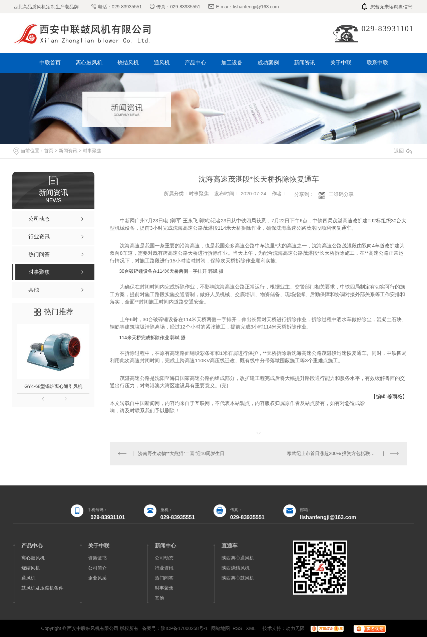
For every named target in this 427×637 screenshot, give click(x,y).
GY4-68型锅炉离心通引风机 (53, 386)
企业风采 (97, 578)
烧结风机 (128, 62)
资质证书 (97, 558)
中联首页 (50, 62)
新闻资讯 (304, 62)
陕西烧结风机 (236, 568)
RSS (238, 628)
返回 (403, 151)
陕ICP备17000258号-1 (184, 628)
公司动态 (164, 558)
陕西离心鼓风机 (238, 578)
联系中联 (377, 62)
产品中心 (195, 62)
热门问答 (164, 578)
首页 (48, 150)
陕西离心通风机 (238, 558)
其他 (159, 598)
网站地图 (220, 628)
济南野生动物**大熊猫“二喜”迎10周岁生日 (181, 453)
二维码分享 (341, 194)
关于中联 (341, 62)
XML (251, 628)
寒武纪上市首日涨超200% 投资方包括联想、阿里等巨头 (343, 453)
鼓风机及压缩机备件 (42, 588)
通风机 (162, 62)
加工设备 (232, 62)
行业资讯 (164, 568)
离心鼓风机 (89, 62)
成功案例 (268, 62)
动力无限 (295, 628)
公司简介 (97, 568)
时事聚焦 (92, 150)
